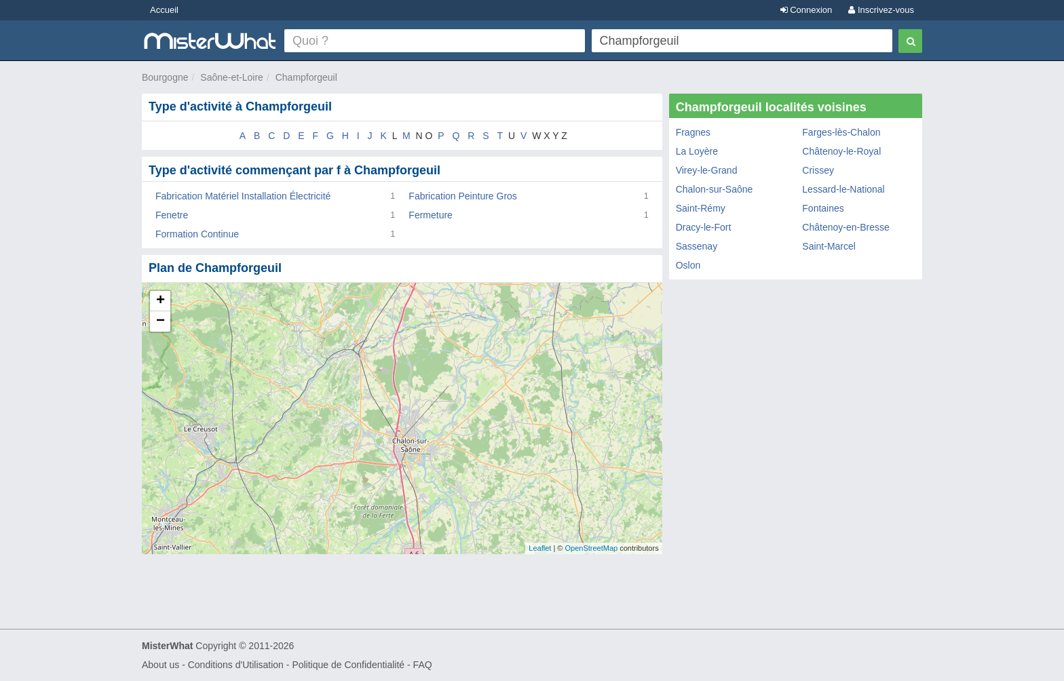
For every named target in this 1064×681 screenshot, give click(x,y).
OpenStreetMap (591, 548)
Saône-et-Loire (231, 77)
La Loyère (697, 151)
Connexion (806, 10)
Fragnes (693, 132)
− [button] (160, 321)
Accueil (164, 10)
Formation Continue (197, 234)
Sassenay (696, 246)
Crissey (818, 170)
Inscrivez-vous (881, 10)
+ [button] (160, 301)
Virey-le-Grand (707, 170)
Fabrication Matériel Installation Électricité (242, 196)
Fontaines (822, 208)
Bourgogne (165, 77)
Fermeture (430, 215)
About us (160, 664)
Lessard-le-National (843, 189)
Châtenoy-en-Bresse (845, 227)
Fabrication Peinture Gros (462, 196)
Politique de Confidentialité (348, 664)
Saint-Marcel (829, 246)
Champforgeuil (306, 77)
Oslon (688, 265)
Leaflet (540, 548)
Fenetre (171, 215)
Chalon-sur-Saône (714, 189)
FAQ (422, 664)
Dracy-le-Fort (704, 227)
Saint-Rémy (700, 208)
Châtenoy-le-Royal (841, 151)
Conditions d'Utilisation (236, 664)
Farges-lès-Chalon (841, 132)
